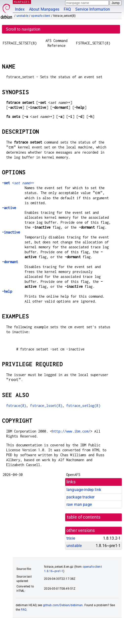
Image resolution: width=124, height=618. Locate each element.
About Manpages (44, 9)
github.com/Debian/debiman (63, 605)
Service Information (92, 9)
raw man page (79, 504)
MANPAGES (22, 1)
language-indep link (83, 489)
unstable (22, 16)
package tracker (80, 497)
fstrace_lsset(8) (46, 405)
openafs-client (40, 16)
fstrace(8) (16, 405)
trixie (70, 538)
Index (20, 9)
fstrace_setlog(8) (83, 405)
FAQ (67, 9)
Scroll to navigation (23, 29)
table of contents (84, 517)
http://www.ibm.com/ (71, 431)
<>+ (18, 183)
